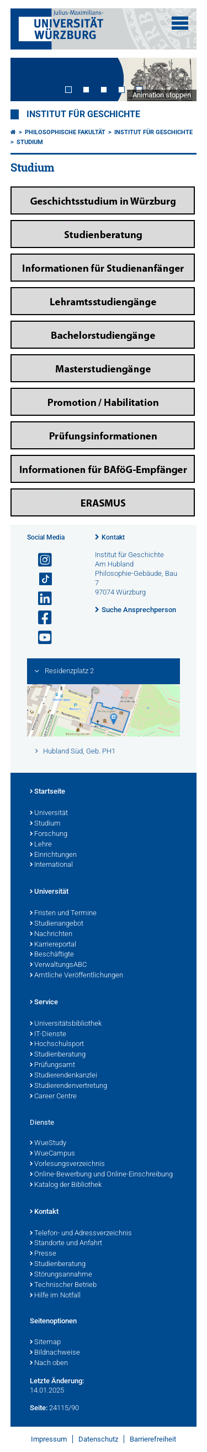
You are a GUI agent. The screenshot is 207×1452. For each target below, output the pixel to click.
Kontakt (113, 537)
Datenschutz (98, 1439)
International (51, 865)
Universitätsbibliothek (66, 1024)
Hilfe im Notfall (55, 1296)
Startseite (47, 792)
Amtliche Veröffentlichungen (76, 976)
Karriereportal (53, 945)
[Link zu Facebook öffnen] (40, 618)
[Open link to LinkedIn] (40, 598)
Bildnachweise (55, 1353)
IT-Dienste (48, 1035)
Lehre (41, 845)
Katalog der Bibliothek (66, 1185)
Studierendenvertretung (68, 1086)
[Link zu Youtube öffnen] (40, 637)
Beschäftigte (52, 955)
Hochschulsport (57, 1044)
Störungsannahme (61, 1275)
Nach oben (49, 1363)
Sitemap (45, 1343)
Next (177, 79)
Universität (49, 813)
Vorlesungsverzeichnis (67, 1164)
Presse (43, 1254)
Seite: (38, 1408)
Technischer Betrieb (63, 1285)
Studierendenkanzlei (63, 1076)
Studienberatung (58, 1055)
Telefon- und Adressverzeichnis (81, 1234)
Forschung (48, 834)
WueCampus (52, 1154)
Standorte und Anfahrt (66, 1243)
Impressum (49, 1439)
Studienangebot (56, 924)
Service (44, 1003)
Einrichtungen (53, 855)
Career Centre (53, 1097)
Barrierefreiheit (153, 1439)
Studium (30, 142)
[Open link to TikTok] (40, 579)
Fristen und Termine (63, 914)
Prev (30, 79)
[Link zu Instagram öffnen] (40, 560)
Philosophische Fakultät (65, 132)
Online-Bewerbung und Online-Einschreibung (101, 1175)
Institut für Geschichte (83, 114)
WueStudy (48, 1143)
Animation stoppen (161, 95)
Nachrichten (51, 934)
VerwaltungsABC (58, 965)
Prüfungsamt (52, 1065)
